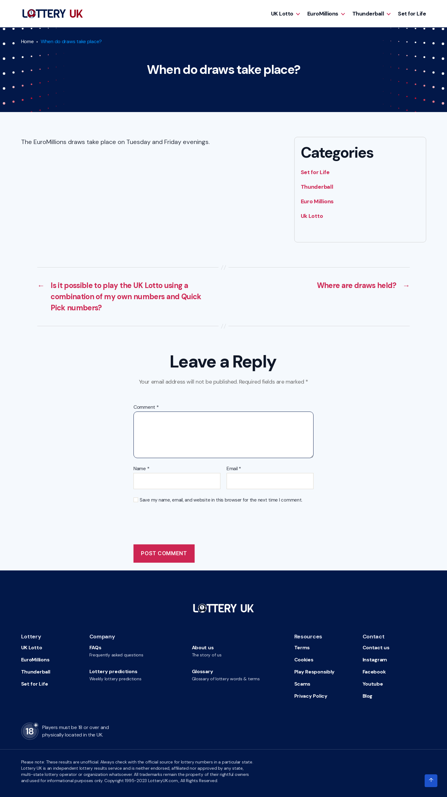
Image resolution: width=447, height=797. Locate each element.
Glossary (202, 671)
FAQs (95, 647)
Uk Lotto (312, 216)
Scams (302, 684)
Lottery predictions (113, 671)
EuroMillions (322, 13)
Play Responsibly (314, 672)
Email (234, 468)
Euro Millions (317, 201)
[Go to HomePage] (52, 14)
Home (27, 41)
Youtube (373, 684)
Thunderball (368, 13)
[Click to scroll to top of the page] (431, 781)
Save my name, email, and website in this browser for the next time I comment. (221, 500)
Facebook (374, 672)
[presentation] (180, 524)
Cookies (304, 659)
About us (203, 647)
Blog (367, 696)
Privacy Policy (310, 696)
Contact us (376, 647)
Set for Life (412, 13)
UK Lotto (282, 13)
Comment (146, 407)
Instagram (375, 659)
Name (141, 468)
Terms (302, 647)
